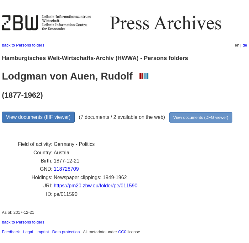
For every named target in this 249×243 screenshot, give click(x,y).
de (245, 45)
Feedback (11, 231)
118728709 (66, 169)
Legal (28, 231)
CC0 (122, 231)
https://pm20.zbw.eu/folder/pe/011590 (95, 185)
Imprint (42, 231)
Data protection (66, 231)
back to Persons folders (23, 45)
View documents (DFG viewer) (200, 117)
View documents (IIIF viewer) (38, 117)
